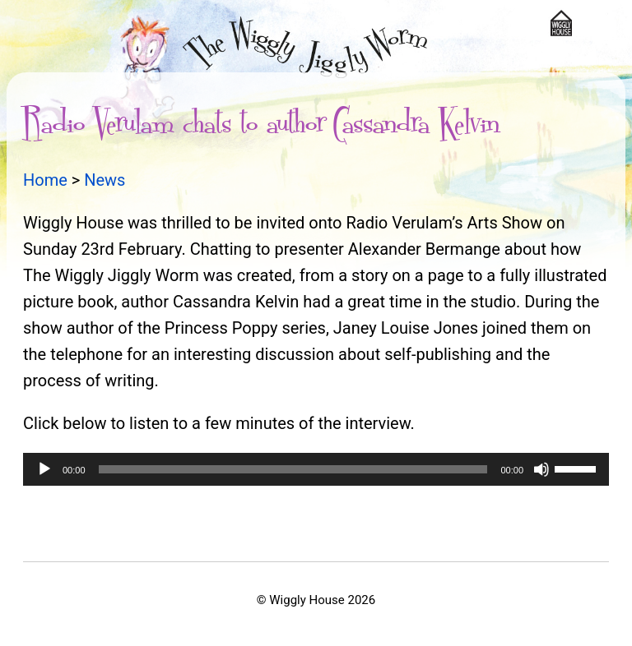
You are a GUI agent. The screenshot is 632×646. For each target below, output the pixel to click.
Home (45, 180)
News (104, 180)
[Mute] (541, 469)
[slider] (293, 469)
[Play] (44, 469)
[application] (316, 469)
